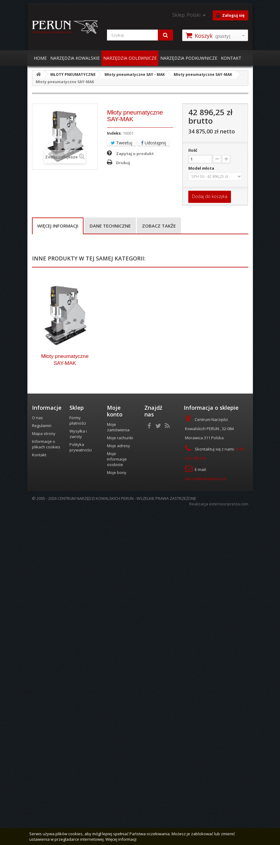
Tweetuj (121, 143)
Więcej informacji (57, 226)
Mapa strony (43, 772)
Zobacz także (159, 226)
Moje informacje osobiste (117, 797)
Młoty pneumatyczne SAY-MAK (65, 697)
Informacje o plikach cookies (46, 782)
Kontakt (39, 793)
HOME (40, 58)
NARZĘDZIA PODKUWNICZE (188, 58)
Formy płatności (77, 758)
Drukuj (123, 162)
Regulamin (41, 764)
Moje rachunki (120, 776)
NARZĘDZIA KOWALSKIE (75, 58)
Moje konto (114, 749)
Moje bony (116, 811)
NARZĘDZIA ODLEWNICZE (130, 58)
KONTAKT (231, 58)
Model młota (201, 168)
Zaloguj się (230, 15)
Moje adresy (118, 784)
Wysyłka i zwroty (78, 772)
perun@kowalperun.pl (205, 817)
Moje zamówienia (118, 765)
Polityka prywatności (80, 785)
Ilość (192, 150)
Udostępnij (153, 143)
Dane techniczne (110, 226)
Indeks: (114, 133)
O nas (37, 756)
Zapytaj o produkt (135, 153)
